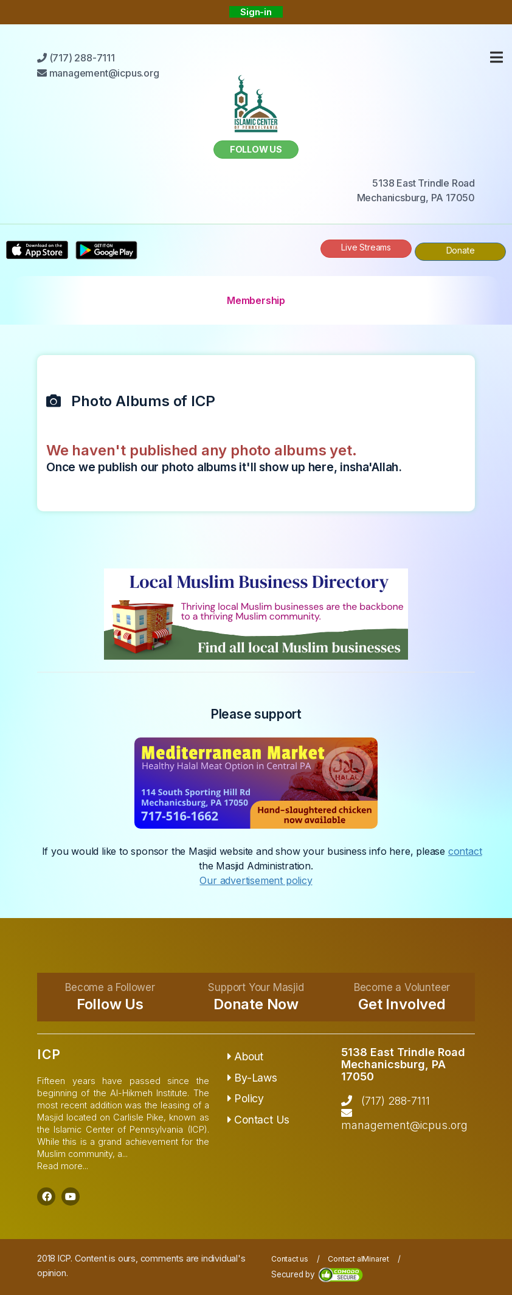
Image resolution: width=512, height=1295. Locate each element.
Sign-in (256, 12)
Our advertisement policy (255, 880)
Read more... (62, 1166)
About (245, 1056)
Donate (460, 250)
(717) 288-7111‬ (395, 1100)
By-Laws (252, 1077)
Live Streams (366, 247)
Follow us (256, 149)
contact (465, 851)
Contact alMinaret (358, 1258)
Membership (256, 300)
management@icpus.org (404, 1125)
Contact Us (258, 1119)
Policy (245, 1098)
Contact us (289, 1258)
